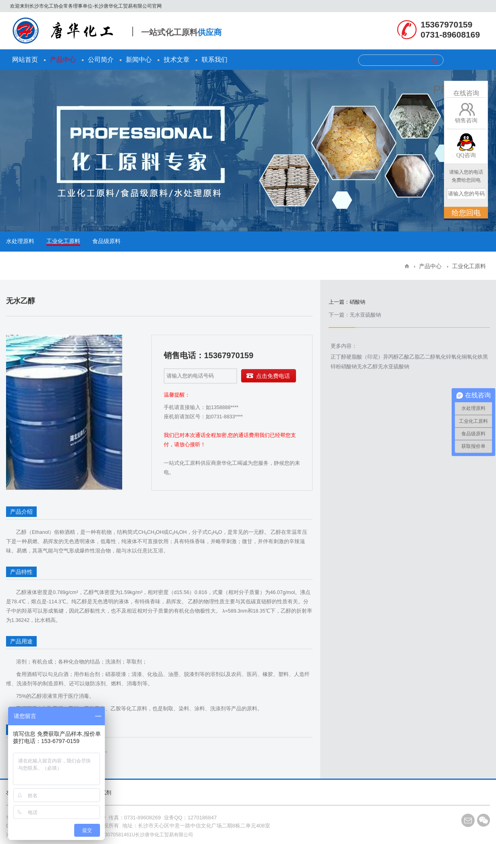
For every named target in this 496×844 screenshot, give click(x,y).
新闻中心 (139, 59)
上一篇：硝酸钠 (347, 302)
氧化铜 (459, 357)
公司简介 (101, 59)
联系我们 (214, 59)
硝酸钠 (349, 367)
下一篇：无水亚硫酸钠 (355, 315)
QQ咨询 (465, 155)
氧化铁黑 (477, 357)
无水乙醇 (367, 367)
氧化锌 (443, 357)
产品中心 (63, 59)
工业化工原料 (63, 241)
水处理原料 (20, 241)
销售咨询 (466, 121)
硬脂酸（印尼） (364, 357)
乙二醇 (428, 357)
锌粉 (336, 367)
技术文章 (177, 59)
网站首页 (25, 59)
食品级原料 (106, 241)
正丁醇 (338, 357)
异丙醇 (391, 357)
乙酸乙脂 (409, 357)
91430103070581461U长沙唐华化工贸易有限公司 (139, 835)
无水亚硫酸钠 (393, 367)
